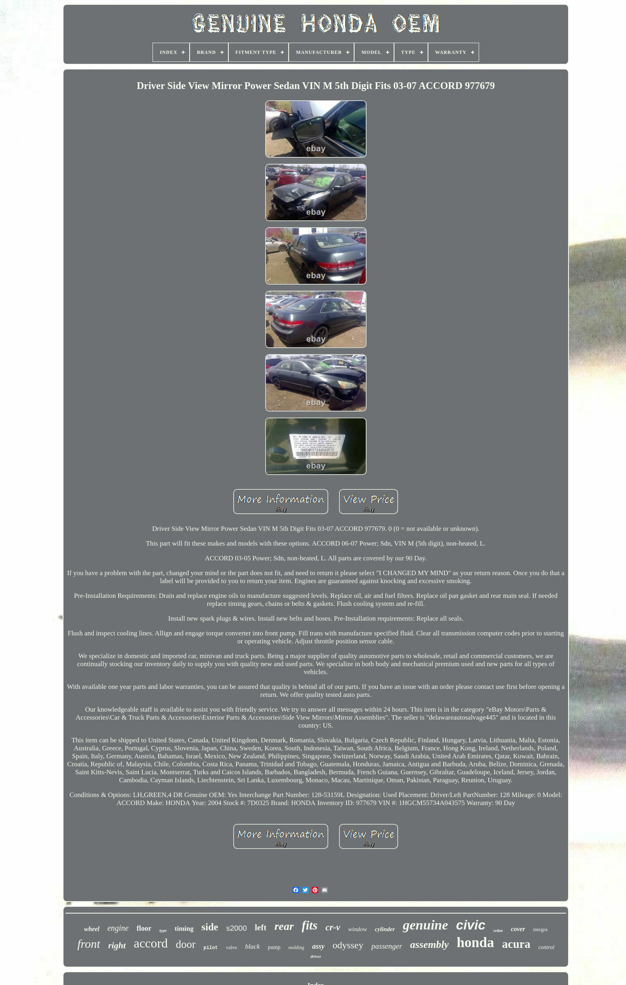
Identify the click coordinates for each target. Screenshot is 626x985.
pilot (211, 948)
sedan (498, 930)
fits (310, 925)
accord (151, 943)
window (357, 929)
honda (475, 942)
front (88, 943)
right (117, 945)
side (210, 927)
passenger (386, 946)
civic (470, 925)
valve (231, 947)
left (260, 927)
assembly (429, 944)
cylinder (385, 929)
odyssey (348, 945)
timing (184, 928)
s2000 (236, 928)
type (162, 930)
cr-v (332, 927)
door (186, 944)
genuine (425, 925)
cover (518, 929)
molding (296, 947)
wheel (91, 929)
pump (274, 947)
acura (516, 944)
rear (283, 926)
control (546, 947)
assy (318, 946)
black (252, 946)
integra (540, 929)
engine (118, 928)
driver (316, 956)
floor (144, 928)
